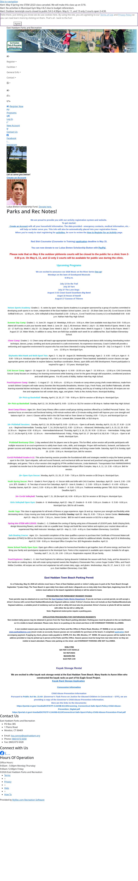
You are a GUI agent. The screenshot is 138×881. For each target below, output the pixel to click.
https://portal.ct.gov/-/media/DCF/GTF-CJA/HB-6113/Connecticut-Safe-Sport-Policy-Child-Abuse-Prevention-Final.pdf (69, 699)
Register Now (16, 93)
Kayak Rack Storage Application (68, 668)
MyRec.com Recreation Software (28, 786)
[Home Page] (14, 43)
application (81, 228)
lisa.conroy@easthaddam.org (25, 722)
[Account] (14, 69)
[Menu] (8, 87)
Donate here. (45, 193)
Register (11, 48)
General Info (13, 58)
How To (8, 781)
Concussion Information (69, 674)
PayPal (101, 234)
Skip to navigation (9, 1)
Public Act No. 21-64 (33, 683)
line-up (98, 258)
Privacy (7, 768)
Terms (7, 762)
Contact (10, 64)
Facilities (11, 53)
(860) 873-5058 (19, 725)
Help (6, 774)
